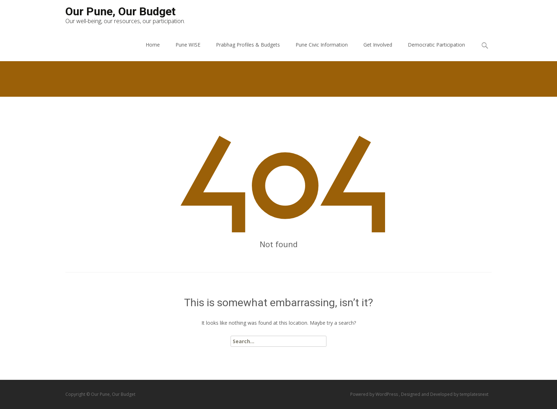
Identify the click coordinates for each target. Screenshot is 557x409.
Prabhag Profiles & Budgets (248, 44)
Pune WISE (187, 44)
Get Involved (377, 44)
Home (153, 44)
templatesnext (474, 394)
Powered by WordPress (374, 394)
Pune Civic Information (322, 44)
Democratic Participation (436, 44)
